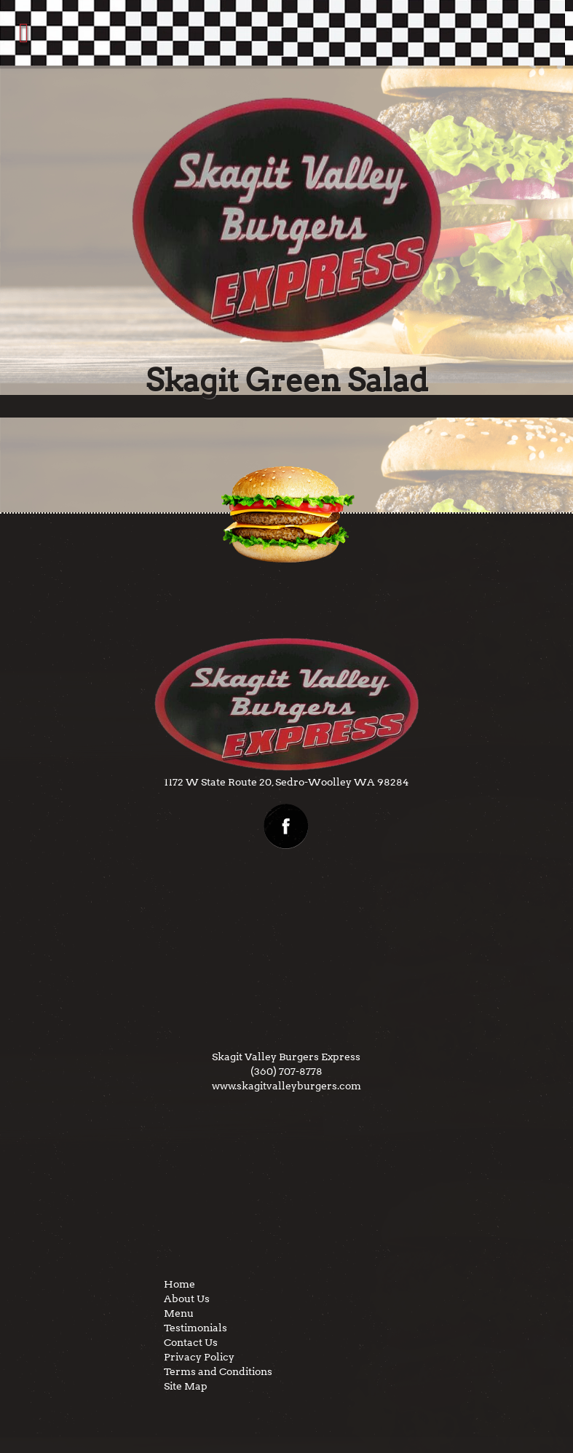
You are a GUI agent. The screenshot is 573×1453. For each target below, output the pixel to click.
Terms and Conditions (218, 1371)
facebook (286, 826)
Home (179, 1284)
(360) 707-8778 (286, 1071)
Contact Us (191, 1342)
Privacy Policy (199, 1357)
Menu (179, 1313)
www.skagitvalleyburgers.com (286, 1086)
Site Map (186, 1386)
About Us (187, 1298)
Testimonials (195, 1327)
